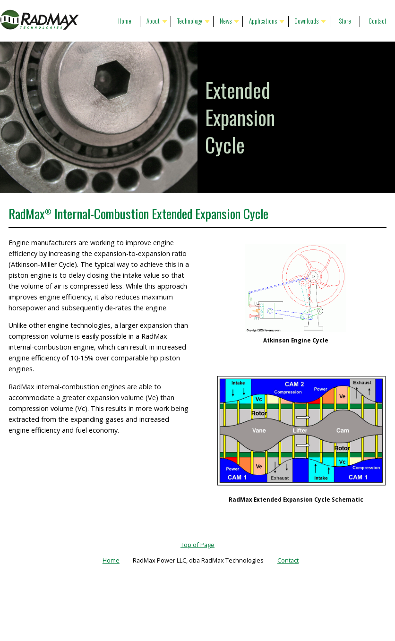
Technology (189, 21)
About (153, 21)
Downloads (306, 21)
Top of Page (197, 544)
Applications (263, 21)
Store (345, 21)
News (226, 21)
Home (124, 21)
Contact (377, 21)
